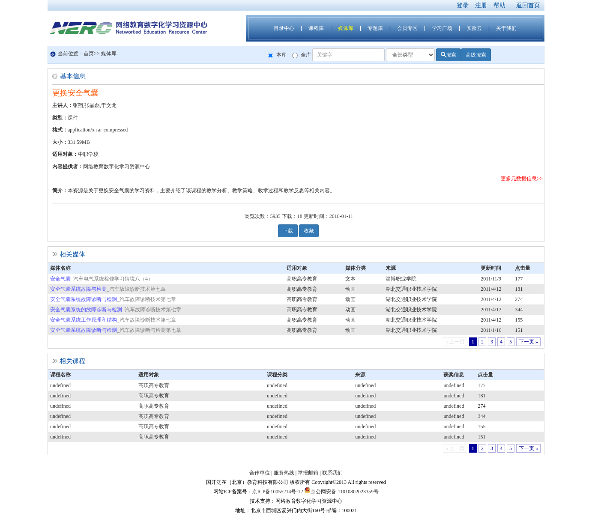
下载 (288, 231)
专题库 (375, 28)
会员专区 (407, 28)
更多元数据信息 (519, 179)
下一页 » (528, 342)
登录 (463, 5)
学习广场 (442, 28)
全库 (301, 55)
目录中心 (284, 28)
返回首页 (528, 5)
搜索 (448, 55)
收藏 (309, 231)
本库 (277, 55)
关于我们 (506, 28)
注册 (481, 5)
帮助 (499, 5)
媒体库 (345, 28)
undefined (60, 385)
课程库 (316, 28)
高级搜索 (476, 55)
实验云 (474, 28)
